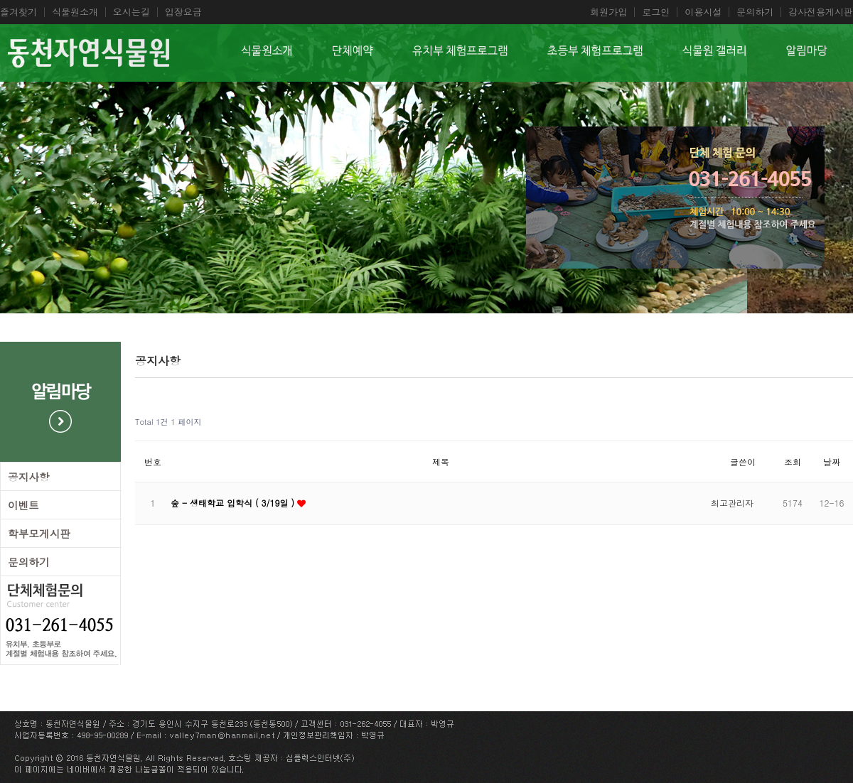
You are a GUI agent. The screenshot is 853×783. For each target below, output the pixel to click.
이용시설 (703, 12)
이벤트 (23, 504)
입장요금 (183, 12)
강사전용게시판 (820, 12)
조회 (792, 461)
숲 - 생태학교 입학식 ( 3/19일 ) (234, 503)
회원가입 (608, 12)
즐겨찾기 (18, 12)
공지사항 (29, 476)
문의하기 (754, 12)
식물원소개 (75, 12)
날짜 (831, 461)
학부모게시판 (39, 533)
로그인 (656, 12)
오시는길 (131, 12)
